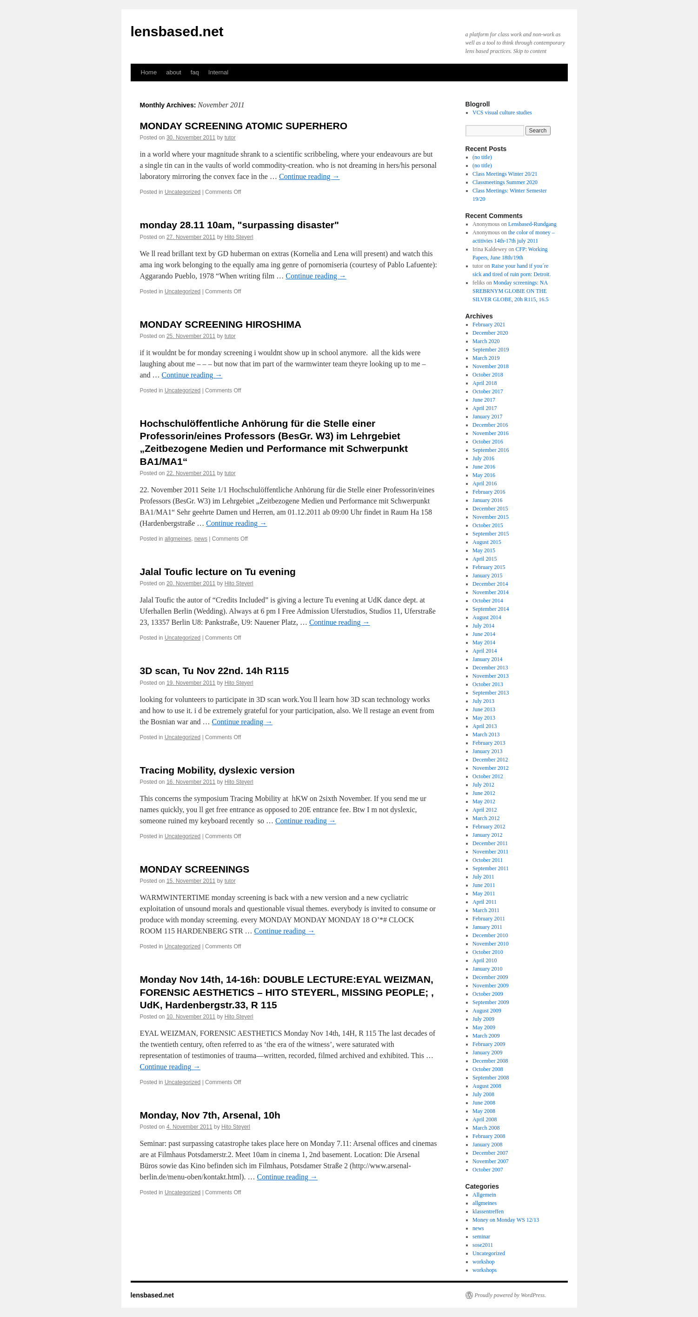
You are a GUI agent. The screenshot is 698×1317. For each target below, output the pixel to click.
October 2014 (487, 600)
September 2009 (490, 1002)
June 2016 (483, 466)
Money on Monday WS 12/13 (505, 1220)
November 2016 (490, 433)
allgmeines (178, 539)
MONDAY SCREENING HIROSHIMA (221, 324)
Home (149, 72)
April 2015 (484, 559)
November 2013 (490, 676)
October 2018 (487, 374)
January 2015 (487, 575)
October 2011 (487, 860)
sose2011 (482, 1245)
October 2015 (487, 525)
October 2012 (487, 776)
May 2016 (483, 475)
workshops (484, 1270)
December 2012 (490, 759)
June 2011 (483, 885)
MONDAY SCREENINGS (195, 869)
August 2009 (486, 1010)
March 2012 (485, 818)
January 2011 (487, 927)
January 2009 (487, 1052)
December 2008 (490, 1061)
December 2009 (490, 977)
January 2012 (487, 835)
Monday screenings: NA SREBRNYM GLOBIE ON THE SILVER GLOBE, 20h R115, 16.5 (510, 291)
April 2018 (484, 383)
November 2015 (490, 517)
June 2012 (483, 793)
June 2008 (483, 1102)
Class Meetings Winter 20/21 (505, 174)
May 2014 (483, 642)
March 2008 (485, 1128)
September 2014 (490, 609)
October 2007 (487, 1169)
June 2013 (483, 709)
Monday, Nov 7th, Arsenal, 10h (210, 1115)
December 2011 (490, 843)
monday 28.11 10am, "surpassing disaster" (239, 224)
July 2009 (483, 1019)
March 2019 (485, 358)
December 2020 (490, 333)
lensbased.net (177, 31)
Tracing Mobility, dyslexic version (217, 770)
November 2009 (490, 985)
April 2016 (484, 483)
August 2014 (486, 617)
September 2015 (490, 533)
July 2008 (483, 1094)
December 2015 (490, 508)
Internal (218, 72)
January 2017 (487, 416)
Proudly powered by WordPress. (510, 1295)
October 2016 (487, 441)
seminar (481, 1236)
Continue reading (309, 176)
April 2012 (484, 810)
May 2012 (483, 801)
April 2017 (484, 408)
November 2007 (490, 1161)
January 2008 (487, 1144)
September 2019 (490, 349)
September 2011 (490, 868)
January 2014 (487, 659)
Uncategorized (182, 192)
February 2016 (488, 492)
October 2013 (487, 684)
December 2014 (490, 584)
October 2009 (487, 994)
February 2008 (488, 1136)
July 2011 (483, 877)
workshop (483, 1261)
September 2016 (490, 450)
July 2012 (483, 784)
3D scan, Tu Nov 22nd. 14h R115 (214, 670)
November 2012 (490, 768)
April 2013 (484, 726)
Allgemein (484, 1194)
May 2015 (483, 550)
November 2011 (490, 851)
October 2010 (487, 952)
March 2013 (485, 734)
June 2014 (483, 634)
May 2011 (483, 893)
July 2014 (483, 625)
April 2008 (484, 1119)
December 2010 (490, 935)
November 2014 (490, 592)
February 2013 (488, 743)
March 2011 (485, 910)
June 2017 (483, 400)
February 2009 (488, 1044)
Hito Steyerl (239, 237)
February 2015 (488, 567)
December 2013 (490, 667)
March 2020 (485, 341)
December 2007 (490, 1153)
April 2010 (484, 960)
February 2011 (488, 918)
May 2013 (483, 718)
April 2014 (484, 651)
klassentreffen (488, 1211)
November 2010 (490, 943)
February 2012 (488, 826)
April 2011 (484, 902)
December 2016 (490, 425)
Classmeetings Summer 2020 (505, 182)
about (173, 72)
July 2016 (483, 458)
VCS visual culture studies (502, 112)
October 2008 (487, 1069)
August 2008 (486, 1086)
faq (195, 72)
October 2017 (487, 391)
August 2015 (486, 542)
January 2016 (487, 500)
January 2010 (487, 969)
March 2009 (485, 1035)
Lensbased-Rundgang (532, 224)
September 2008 (490, 1077)
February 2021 (488, 324)
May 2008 (483, 1111)
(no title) (482, 157)
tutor (230, 137)
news (200, 539)
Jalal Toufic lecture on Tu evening (218, 571)
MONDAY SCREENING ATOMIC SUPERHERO (244, 125)
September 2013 (490, 692)
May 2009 (483, 1027)
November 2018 (490, 366)
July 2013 (483, 701)
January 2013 (487, 751)
